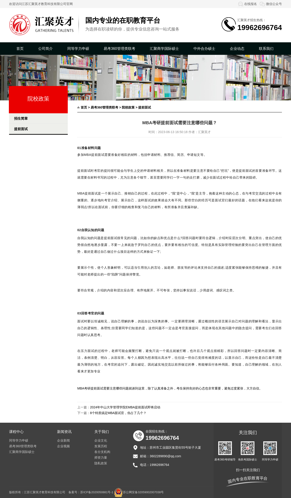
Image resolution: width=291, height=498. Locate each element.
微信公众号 (270, 4)
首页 (20, 49)
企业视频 (63, 446)
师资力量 (100, 457)
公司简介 (45, 49)
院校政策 (128, 107)
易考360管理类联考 (119, 49)
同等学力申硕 (78, 49)
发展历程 (100, 446)
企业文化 (100, 440)
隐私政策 (100, 463)
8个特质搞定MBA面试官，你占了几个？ (118, 413)
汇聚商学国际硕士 (164, 49)
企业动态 (237, 49)
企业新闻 (63, 440)
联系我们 (266, 49)
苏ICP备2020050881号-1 (96, 492)
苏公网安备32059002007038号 (143, 492)
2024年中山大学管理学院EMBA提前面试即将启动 (125, 407)
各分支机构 (102, 452)
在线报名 (247, 4)
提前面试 (21, 129)
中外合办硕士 (204, 49)
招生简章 (21, 118)
